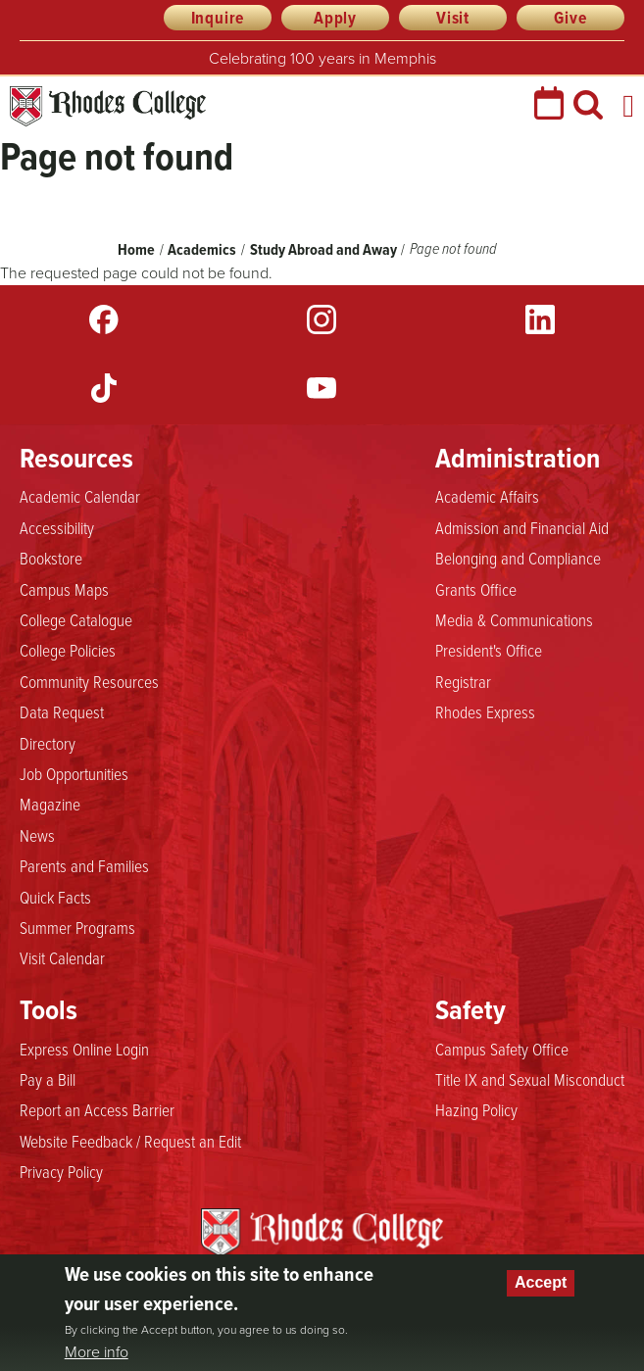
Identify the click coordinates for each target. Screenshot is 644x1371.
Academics (202, 249)
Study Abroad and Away (323, 249)
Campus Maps (64, 589)
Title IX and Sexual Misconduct (529, 1079)
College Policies (68, 649)
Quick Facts (55, 896)
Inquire (218, 17)
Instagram (321, 319)
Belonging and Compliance (518, 557)
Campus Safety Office (502, 1048)
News (37, 835)
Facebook (104, 319)
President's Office (488, 649)
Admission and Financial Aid (522, 527)
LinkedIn (540, 319)
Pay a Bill (47, 1079)
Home (136, 249)
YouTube (321, 388)
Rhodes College (108, 106)
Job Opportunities (74, 773)
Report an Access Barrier (97, 1109)
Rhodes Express (485, 711)
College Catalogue (76, 619)
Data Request (62, 711)
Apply (335, 17)
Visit (453, 17)
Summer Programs (77, 927)
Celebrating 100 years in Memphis (322, 58)
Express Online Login (84, 1048)
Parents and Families (84, 865)
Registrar (463, 681)
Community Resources (89, 681)
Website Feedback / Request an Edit (130, 1140)
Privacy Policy (61, 1171)
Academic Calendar (80, 496)
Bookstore (51, 557)
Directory (47, 743)
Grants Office (476, 589)
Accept (541, 1282)
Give (570, 17)
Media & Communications (514, 619)
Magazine (50, 803)
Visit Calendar (62, 957)
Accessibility (57, 527)
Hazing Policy (476, 1109)
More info (96, 1352)
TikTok (104, 388)
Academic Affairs (487, 496)
